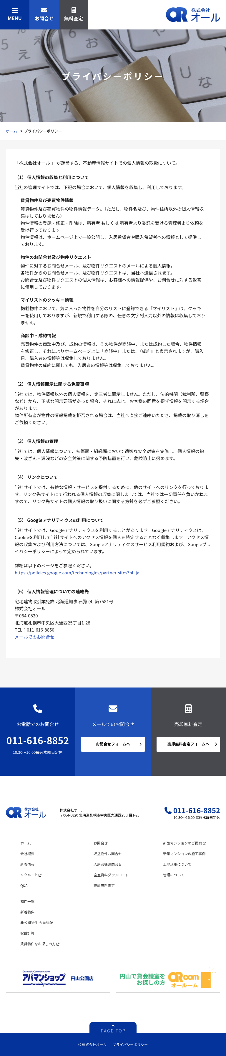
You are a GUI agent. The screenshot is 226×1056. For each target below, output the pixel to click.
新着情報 (27, 864)
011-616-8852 (37, 740)
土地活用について (177, 864)
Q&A (23, 885)
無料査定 (73, 14)
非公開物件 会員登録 (36, 922)
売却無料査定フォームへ (188, 744)
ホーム (11, 131)
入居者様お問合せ (108, 864)
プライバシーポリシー (130, 1044)
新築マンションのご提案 (184, 842)
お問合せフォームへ (113, 744)
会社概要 (27, 853)
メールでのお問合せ (34, 637)
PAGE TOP (113, 1030)
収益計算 (27, 933)
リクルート (30, 874)
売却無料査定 (104, 885)
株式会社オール (193, 14)
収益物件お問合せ (108, 853)
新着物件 (27, 911)
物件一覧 (27, 901)
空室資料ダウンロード (111, 874)
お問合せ (44, 14)
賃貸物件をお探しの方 (39, 943)
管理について (173, 874)
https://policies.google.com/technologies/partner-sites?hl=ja (77, 572)
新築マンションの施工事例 (184, 853)
